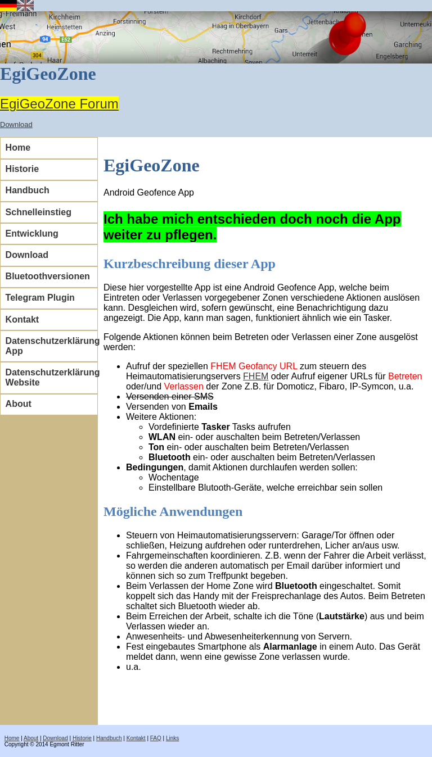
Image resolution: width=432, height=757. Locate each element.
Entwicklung (32, 233)
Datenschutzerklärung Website (51, 377)
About (19, 404)
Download (16, 124)
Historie (22, 169)
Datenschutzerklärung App (51, 346)
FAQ (155, 738)
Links (172, 738)
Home (18, 147)
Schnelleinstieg (38, 212)
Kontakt (22, 319)
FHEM (255, 376)
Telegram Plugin (40, 297)
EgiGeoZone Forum (59, 103)
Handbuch (28, 190)
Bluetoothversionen (48, 276)
